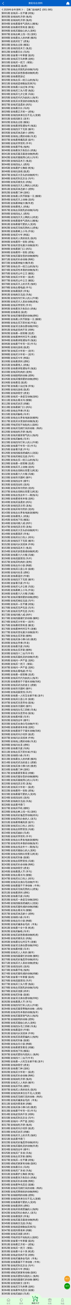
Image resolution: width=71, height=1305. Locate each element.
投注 (67, 1279)
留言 (67, 1286)
